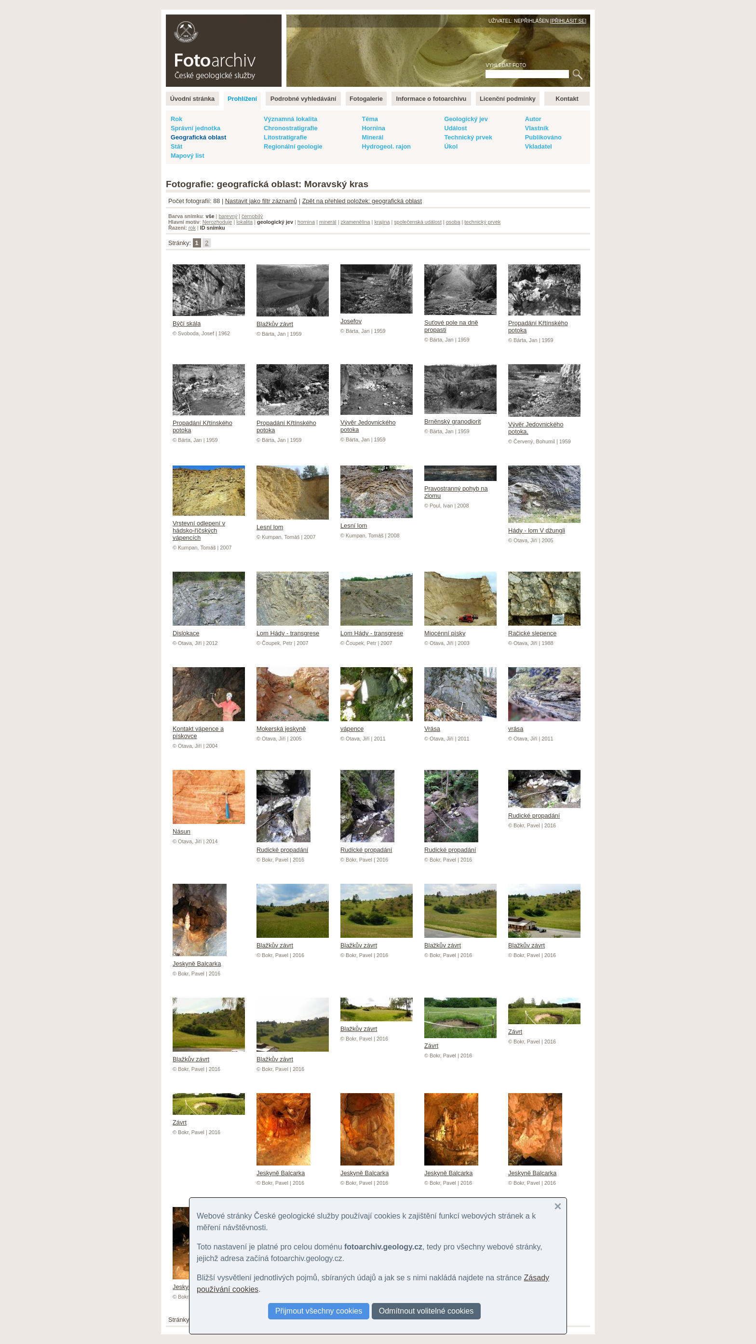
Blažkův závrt (292, 320)
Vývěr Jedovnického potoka (376, 422)
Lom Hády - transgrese (292, 629)
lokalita (244, 222)
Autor (533, 119)
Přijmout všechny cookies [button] (319, 1311)
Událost (455, 128)
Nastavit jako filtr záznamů (261, 201)
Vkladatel (538, 146)
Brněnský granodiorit (460, 418)
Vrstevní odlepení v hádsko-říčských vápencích (209, 526)
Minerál (372, 137)
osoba (453, 222)
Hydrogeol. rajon (386, 146)
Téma (370, 119)
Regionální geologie (293, 146)
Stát (176, 146)
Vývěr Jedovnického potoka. (544, 424)
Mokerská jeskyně (292, 725)
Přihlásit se (568, 21)
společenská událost (418, 222)
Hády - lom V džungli (544, 527)
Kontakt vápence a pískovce (209, 729)
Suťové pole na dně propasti (460, 322)
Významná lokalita (290, 119)
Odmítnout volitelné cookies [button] (426, 1311)
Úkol (451, 146)
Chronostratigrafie (291, 128)
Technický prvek (468, 137)
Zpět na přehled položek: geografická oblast (362, 201)
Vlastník (537, 128)
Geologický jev (465, 119)
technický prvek (482, 222)
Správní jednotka (195, 128)
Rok (176, 119)
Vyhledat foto (506, 65)
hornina (306, 222)
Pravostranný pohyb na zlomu (460, 488)
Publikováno (543, 137)
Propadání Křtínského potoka (544, 323)
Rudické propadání (283, 846)
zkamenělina (355, 222)
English (270, 19)
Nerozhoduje (217, 222)
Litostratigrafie (285, 137)
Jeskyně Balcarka (200, 960)
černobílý (252, 216)
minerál (328, 222)
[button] (558, 1206)
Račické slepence (544, 629)
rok (192, 228)
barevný (227, 216)
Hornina (373, 128)
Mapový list (187, 155)
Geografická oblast (198, 137)
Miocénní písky (460, 629)
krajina (382, 222)
